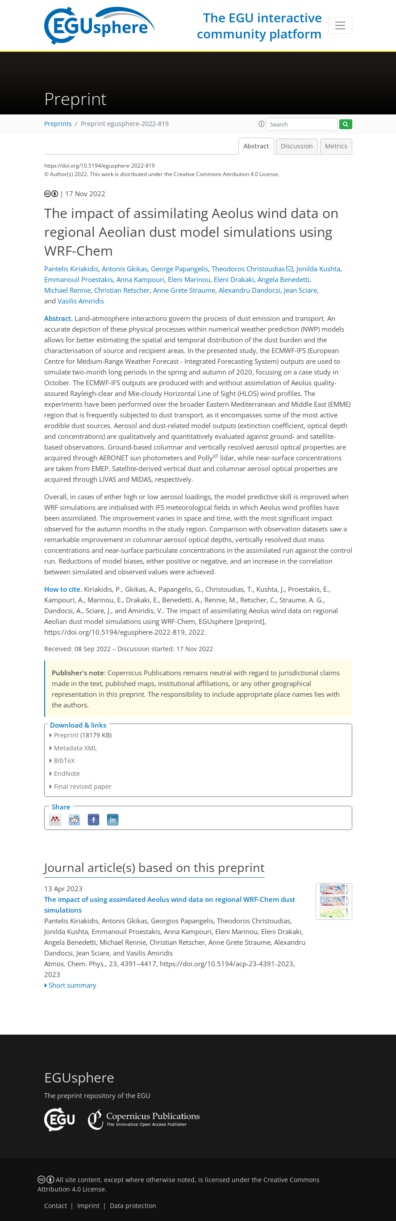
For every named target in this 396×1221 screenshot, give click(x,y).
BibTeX (64, 760)
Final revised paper (83, 786)
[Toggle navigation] (340, 25)
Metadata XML (75, 748)
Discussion (297, 146)
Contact (55, 1206)
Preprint (66, 735)
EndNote (67, 773)
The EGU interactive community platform (259, 25)
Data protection (133, 1206)
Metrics (336, 146)
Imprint (88, 1206)
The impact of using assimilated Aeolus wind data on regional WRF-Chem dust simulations (169, 904)
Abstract (256, 146)
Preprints (58, 124)
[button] (261, 124)
